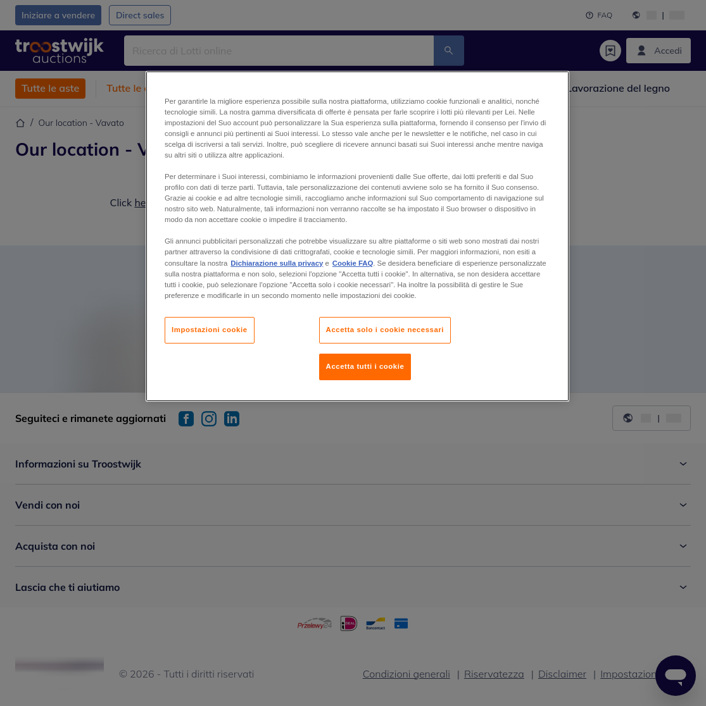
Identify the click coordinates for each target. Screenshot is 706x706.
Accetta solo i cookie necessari (385, 329)
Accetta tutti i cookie (365, 366)
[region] (357, 236)
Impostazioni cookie (210, 329)
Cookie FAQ (352, 263)
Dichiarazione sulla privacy (276, 263)
